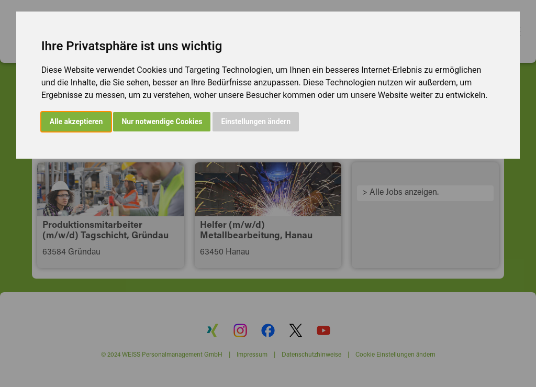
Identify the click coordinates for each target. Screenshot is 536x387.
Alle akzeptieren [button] (76, 121)
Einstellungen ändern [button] (256, 121)
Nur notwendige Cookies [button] (161, 121)
